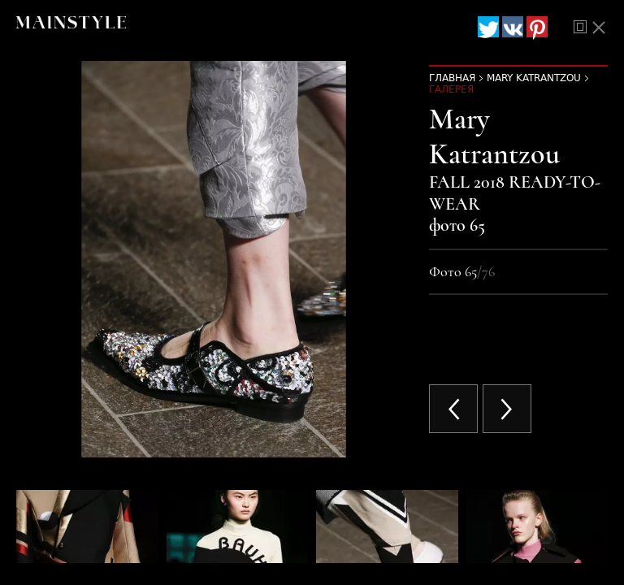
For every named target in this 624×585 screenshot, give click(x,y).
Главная (452, 78)
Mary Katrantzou (534, 78)
